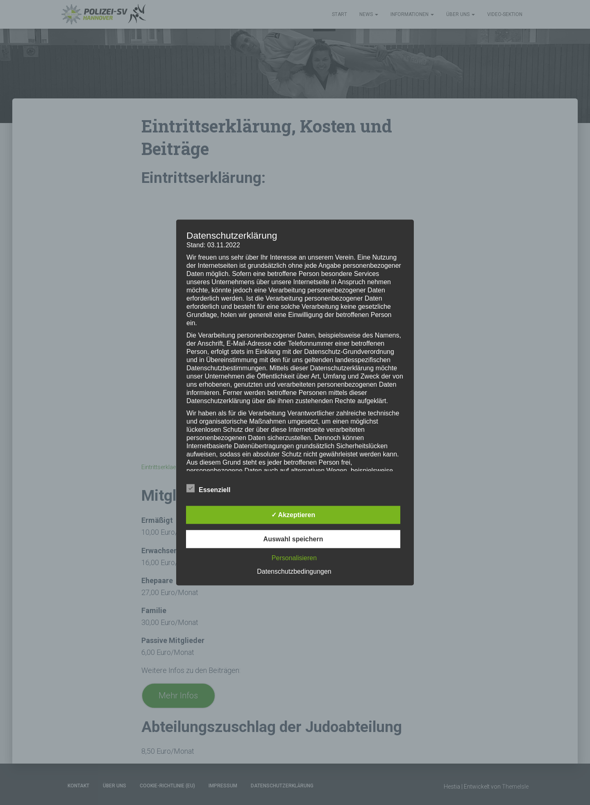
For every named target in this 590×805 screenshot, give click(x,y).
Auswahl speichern (293, 539)
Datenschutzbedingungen (294, 571)
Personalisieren (294, 557)
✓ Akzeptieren (293, 514)
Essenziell (208, 488)
